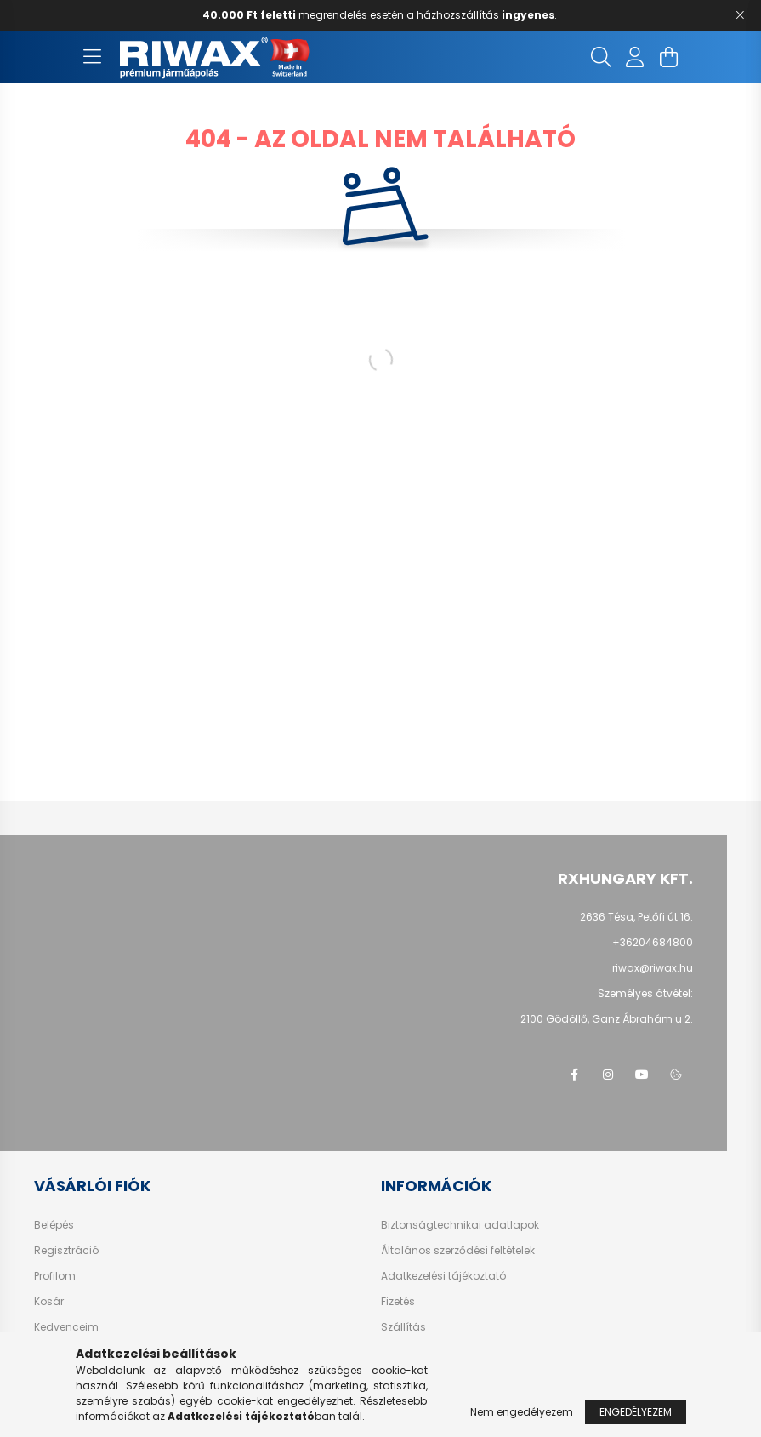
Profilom (55, 1276)
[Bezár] (739, 15)
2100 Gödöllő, (606, 1019)
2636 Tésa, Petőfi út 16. (636, 917)
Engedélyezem (635, 1412)
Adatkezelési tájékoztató (443, 1276)
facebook (574, 1075)
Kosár (49, 1302)
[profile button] (635, 57)
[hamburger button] (93, 57)
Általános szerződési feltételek (458, 1251)
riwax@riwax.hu (652, 968)
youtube (642, 1075)
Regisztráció (66, 1251)
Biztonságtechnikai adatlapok (460, 1225)
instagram (608, 1075)
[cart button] (669, 57)
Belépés (54, 1225)
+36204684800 (652, 942)
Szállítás (403, 1327)
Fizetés (398, 1302)
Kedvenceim (66, 1327)
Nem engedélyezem (521, 1412)
